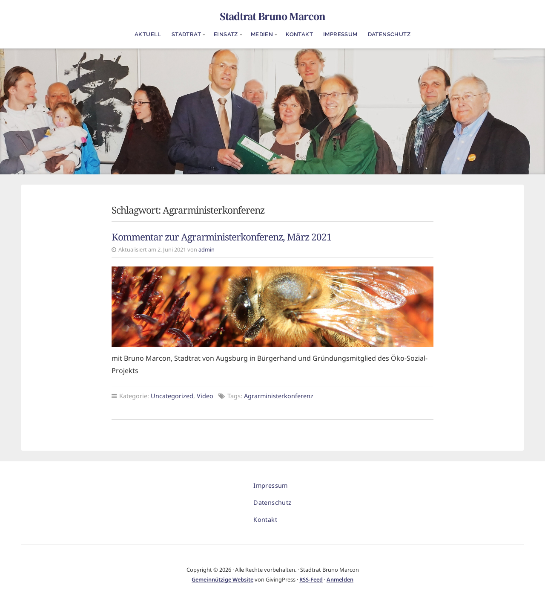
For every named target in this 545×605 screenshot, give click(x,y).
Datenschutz (389, 34)
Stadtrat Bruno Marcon (272, 16)
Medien (262, 34)
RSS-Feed (311, 579)
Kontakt (299, 34)
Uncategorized (172, 396)
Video (205, 396)
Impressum (340, 34)
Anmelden (340, 579)
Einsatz (226, 34)
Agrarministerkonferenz (278, 396)
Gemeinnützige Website (222, 579)
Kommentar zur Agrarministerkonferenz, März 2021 (222, 236)
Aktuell (148, 34)
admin (206, 249)
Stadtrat (186, 34)
